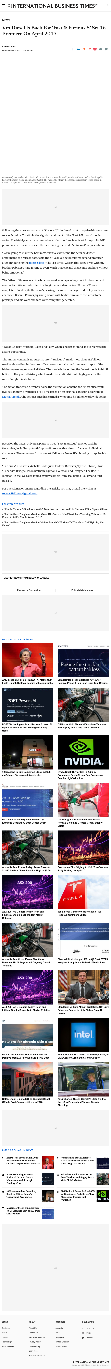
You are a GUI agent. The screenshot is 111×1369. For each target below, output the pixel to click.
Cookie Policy (34, 1346)
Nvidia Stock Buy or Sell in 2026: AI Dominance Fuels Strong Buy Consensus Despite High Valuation (80, 775)
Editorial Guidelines (82, 590)
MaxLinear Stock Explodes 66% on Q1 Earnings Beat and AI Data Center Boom (23, 1211)
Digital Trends (11, 396)
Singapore (60, 1337)
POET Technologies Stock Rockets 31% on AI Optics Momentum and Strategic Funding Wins (27, 727)
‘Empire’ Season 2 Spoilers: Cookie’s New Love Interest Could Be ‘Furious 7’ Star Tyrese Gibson (56, 509)
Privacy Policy (35, 1342)
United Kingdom (62, 1342)
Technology (7, 1342)
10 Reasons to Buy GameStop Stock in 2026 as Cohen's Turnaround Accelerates (21, 1194)
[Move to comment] (106, 49)
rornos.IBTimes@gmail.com (19, 493)
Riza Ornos (10, 46)
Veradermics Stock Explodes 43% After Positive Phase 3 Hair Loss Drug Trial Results (77, 1160)
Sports (5, 1337)
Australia (59, 1328)
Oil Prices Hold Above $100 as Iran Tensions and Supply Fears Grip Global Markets (77, 1177)
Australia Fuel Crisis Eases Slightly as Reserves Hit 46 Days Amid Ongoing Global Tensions (26, 962)
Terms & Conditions (37, 1337)
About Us (33, 1328)
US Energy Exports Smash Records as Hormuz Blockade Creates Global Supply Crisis (80, 822)
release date (36, 262)
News (4, 1333)
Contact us (33, 1333)
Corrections (33, 1351)
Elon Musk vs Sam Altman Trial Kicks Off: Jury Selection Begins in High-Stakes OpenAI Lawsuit (83, 1010)
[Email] (100, 49)
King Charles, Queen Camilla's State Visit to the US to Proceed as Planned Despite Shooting (82, 1102)
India (58, 1333)
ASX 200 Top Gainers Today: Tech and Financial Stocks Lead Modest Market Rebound (23, 915)
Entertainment (8, 1346)
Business (6, 1328)
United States (61, 1346)
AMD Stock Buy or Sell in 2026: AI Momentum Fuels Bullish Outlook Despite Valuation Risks (23, 1160)
